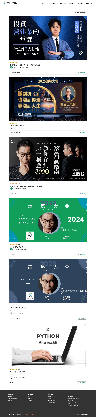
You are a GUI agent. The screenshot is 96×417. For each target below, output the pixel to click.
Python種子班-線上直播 (17, 372)
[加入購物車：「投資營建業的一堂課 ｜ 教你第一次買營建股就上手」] (81, 72)
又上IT (17, 128)
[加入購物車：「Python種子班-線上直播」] (81, 382)
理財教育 (26, 67)
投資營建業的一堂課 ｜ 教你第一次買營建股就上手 (25, 65)
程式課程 (23, 377)
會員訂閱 (50, 396)
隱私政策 (28, 414)
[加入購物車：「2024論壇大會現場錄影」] (81, 254)
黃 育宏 (17, 188)
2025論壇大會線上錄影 (17, 126)
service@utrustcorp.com (77, 402)
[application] (47, 3)
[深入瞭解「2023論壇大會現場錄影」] (82, 318)
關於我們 (30, 396)
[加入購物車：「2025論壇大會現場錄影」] (81, 133)
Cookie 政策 (34, 414)
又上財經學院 (12, 3)
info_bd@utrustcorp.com (80, 404)
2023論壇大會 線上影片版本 (18, 307)
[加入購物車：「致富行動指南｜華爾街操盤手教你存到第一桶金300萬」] (81, 193)
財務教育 (10, 396)
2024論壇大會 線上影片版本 (18, 247)
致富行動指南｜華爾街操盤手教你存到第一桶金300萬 (26, 186)
